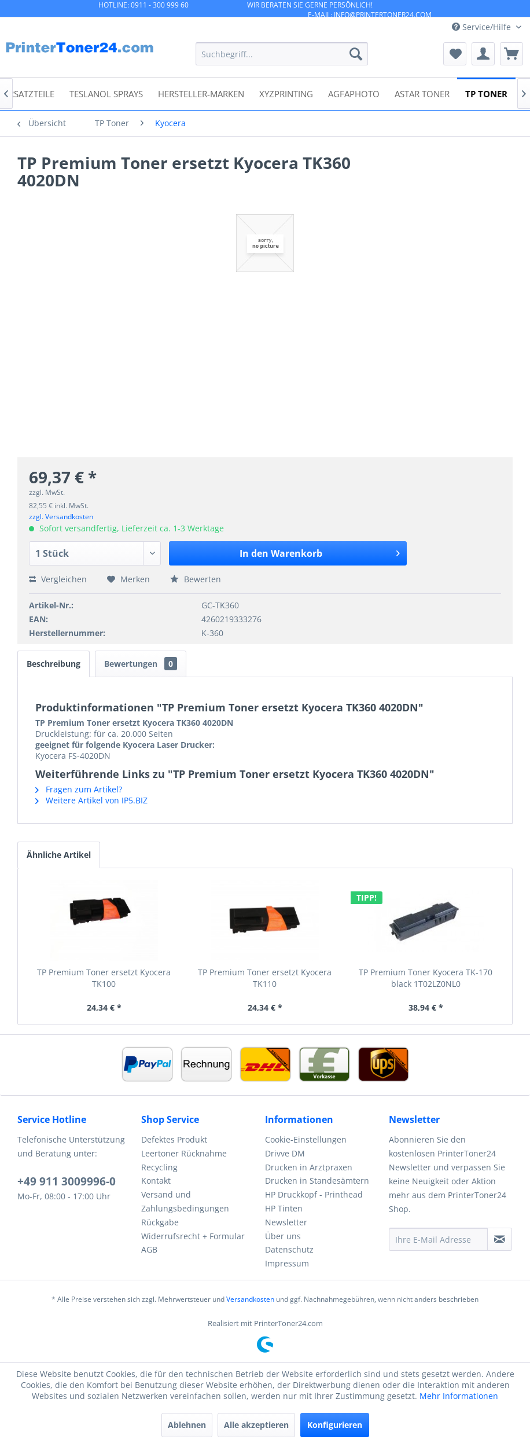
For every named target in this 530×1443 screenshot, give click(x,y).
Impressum (287, 1263)
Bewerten (195, 579)
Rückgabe (160, 1222)
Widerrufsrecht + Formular (193, 1236)
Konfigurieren (334, 1424)
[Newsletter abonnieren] (499, 1239)
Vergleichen (58, 579)
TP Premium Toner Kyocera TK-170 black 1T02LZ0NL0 (425, 978)
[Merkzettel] (454, 53)
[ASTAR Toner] (422, 93)
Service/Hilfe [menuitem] (482, 26)
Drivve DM (285, 1153)
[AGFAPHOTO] (354, 93)
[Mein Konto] (483, 53)
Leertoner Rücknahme (184, 1153)
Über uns (283, 1236)
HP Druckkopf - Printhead (314, 1194)
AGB (149, 1249)
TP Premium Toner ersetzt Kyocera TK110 (265, 978)
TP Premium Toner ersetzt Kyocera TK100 (104, 978)
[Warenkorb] (511, 53)
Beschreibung (53, 663)
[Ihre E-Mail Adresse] (438, 1239)
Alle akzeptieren (256, 1424)
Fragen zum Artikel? (78, 789)
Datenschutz (289, 1249)
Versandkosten (250, 1299)
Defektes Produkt (174, 1139)
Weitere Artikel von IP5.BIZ (91, 800)
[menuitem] (282, 53)
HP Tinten (284, 1208)
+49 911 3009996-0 (66, 1181)
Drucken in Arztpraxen (308, 1167)
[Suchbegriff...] (282, 53)
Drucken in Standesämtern (317, 1180)
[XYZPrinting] (286, 93)
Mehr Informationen (458, 1395)
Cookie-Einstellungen (306, 1139)
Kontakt (156, 1180)
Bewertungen (140, 663)
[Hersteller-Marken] (201, 93)
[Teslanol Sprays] (106, 93)
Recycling (159, 1167)
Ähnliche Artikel (59, 854)
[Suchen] (356, 53)
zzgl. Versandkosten (61, 517)
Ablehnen (187, 1424)
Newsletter (286, 1222)
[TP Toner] (486, 93)
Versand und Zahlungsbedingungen (185, 1201)
